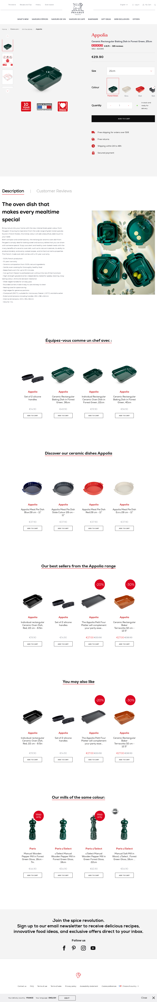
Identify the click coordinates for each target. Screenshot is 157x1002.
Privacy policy (70, 986)
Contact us (22, 986)
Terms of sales (56, 986)
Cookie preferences (109, 986)
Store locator (49, 5)
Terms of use (42, 986)
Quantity (96, 105)
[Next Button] (153, 87)
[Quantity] (119, 105)
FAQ (32, 986)
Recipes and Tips (26, 5)
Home (4, 29)
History (38, 5)
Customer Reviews (54, 191)
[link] (136, 5)
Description (13, 191)
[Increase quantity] (128, 106)
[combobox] (155, 5)
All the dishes (27, 29)
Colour (95, 87)
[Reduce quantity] (110, 106)
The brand (12, 5)
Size (94, 71)
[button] (124, 4)
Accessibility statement (89, 986)
